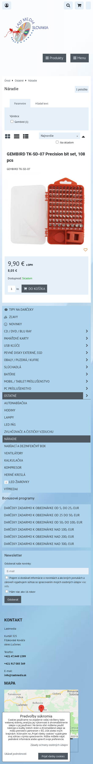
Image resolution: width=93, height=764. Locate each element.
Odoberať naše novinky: (17, 563)
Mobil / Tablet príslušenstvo (47, 381)
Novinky (13, 324)
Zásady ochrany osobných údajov (49, 745)
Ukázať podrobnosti (15, 753)
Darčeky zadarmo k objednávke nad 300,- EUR (39, 544)
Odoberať (12, 599)
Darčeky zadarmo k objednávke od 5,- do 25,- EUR (41, 508)
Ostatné (47, 395)
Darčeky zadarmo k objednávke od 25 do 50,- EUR (42, 515)
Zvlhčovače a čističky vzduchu (28, 431)
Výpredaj (11, 489)
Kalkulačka (13, 460)
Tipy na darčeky (18, 309)
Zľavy (11, 317)
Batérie (47, 374)
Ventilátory (13, 453)
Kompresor (13, 467)
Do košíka (34, 288)
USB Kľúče (47, 345)
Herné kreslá (14, 474)
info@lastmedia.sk (15, 675)
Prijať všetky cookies (53, 756)
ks (13, 289)
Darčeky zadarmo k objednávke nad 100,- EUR (39, 529)
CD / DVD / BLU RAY (47, 331)
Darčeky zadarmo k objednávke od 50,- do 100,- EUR (43, 522)
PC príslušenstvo (47, 388)
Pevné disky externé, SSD (47, 352)
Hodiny (9, 410)
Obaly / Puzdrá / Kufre (47, 359)
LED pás (10, 424)
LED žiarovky (16, 482)
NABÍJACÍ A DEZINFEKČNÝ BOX (25, 446)
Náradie (10, 439)
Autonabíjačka (15, 403)
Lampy (9, 417)
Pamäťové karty (47, 338)
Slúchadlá (47, 367)
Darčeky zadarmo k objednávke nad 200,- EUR (39, 536)
